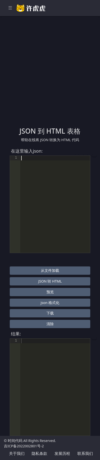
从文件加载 (50, 270)
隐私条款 (39, 453)
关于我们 (17, 453)
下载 (50, 313)
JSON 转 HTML (50, 281)
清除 (50, 323)
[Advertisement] (50, 74)
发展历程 (62, 453)
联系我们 (85, 453)
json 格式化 (50, 302)
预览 (50, 291)
